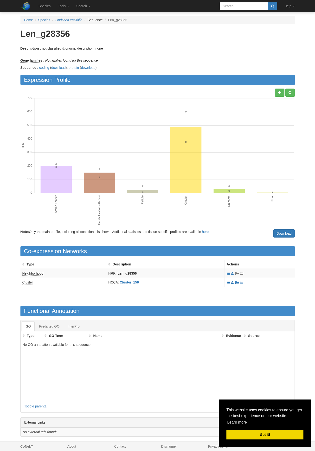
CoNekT (26, 446)
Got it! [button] (265, 435)
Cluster (27, 282)
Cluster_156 (129, 282)
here (205, 232)
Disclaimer (169, 446)
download (58, 68)
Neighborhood (33, 273)
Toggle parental (35, 406)
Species (45, 6)
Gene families (31, 60)
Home (28, 20)
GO (28, 326)
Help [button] (289, 6)
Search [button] (83, 6)
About (71, 446)
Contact (120, 446)
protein (74, 68)
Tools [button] (63, 6)
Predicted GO (49, 326)
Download (283, 233)
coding (44, 68)
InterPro (74, 326)
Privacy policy (218, 446)
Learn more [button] (237, 422)
